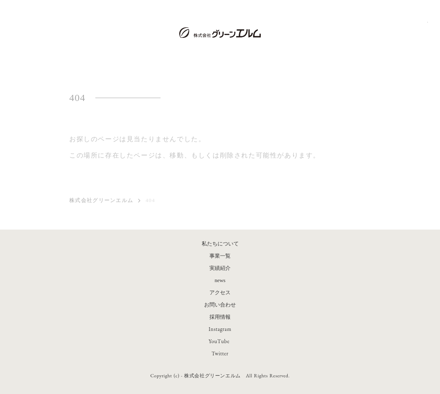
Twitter (220, 353)
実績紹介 (220, 268)
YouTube (219, 341)
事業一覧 (220, 256)
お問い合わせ (220, 305)
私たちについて (220, 244)
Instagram (220, 329)
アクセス (220, 292)
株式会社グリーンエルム (101, 201)
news (220, 280)
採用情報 (220, 317)
